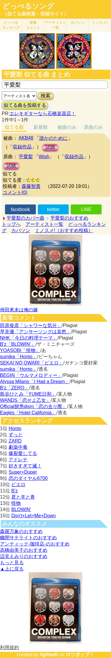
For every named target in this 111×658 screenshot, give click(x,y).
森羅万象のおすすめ (21, 531)
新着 (33, 25)
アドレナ (18, 459)
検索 (45, 95)
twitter (53, 209)
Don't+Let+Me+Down (33, 515)
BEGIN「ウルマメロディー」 (31, 375)
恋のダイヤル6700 (28, 478)
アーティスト (55, 25)
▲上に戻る (12, 568)
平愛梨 (26, 156)
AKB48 (26, 137)
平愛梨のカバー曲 (25, 218)
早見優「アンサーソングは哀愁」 (35, 331)
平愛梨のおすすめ (69, 218)
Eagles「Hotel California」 (28, 412)
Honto (15, 428)
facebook (20, 209)
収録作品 (22, 146)
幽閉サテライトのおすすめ (28, 537)
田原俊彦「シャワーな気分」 (31, 325)
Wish (44, 156)
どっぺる (11, 25)
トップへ (11, 224)
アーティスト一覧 (44, 224)
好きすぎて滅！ (25, 465)
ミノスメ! (99, 22)
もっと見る (12, 562)
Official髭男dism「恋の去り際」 (33, 406)
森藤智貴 (31, 186)
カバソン (77, 22)
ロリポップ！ (80, 654)
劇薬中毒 (18, 447)
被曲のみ (66, 127)
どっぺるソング (28, 6)
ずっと (16, 434)
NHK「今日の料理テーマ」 (28, 337)
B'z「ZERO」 (14, 387)
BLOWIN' (21, 509)
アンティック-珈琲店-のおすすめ (35, 543)
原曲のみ (93, 127)
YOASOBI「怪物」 (20, 350)
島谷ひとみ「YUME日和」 (28, 394)
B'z (14, 490)
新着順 (40, 127)
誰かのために (53, 138)
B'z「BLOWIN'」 (18, 344)
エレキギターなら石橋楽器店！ (42, 113)
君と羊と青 (23, 497)
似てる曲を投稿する (25, 105)
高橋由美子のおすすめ (23, 550)
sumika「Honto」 (18, 356)
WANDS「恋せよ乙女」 (25, 400)
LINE (86, 209)
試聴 (50, 147)
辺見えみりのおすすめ (23, 556)
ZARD (15, 440)
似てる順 (14, 127)
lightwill (49, 654)
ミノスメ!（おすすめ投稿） (64, 230)
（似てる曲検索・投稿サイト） (35, 13)
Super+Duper (23, 472)
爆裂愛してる (23, 453)
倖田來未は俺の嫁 (19, 309)
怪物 (16, 503)
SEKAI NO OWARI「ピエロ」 (31, 362)
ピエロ (18, 484)
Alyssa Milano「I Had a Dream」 (35, 381)
